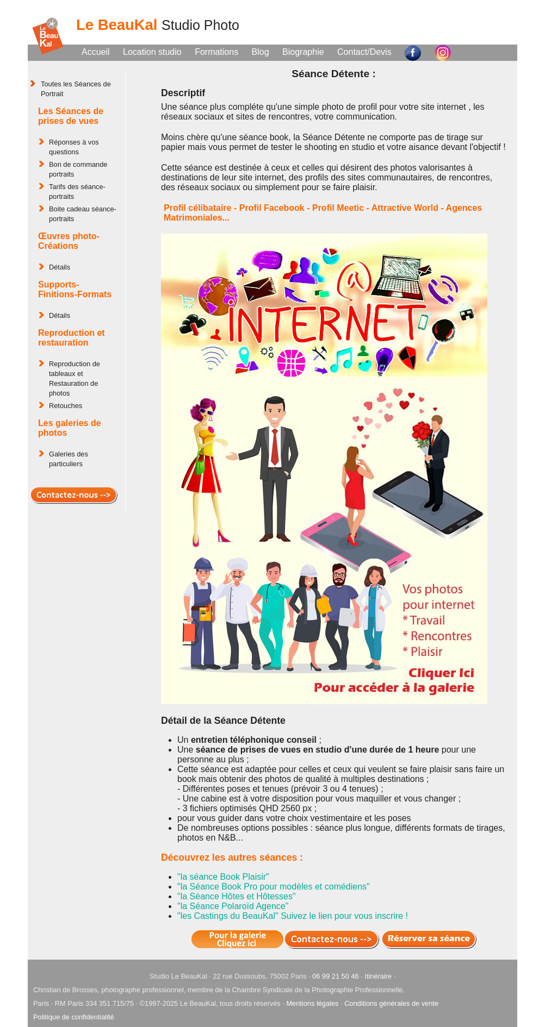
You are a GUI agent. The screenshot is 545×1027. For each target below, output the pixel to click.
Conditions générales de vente (391, 1003)
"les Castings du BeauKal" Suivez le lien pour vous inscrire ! (292, 915)
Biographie (303, 52)
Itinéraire (378, 976)
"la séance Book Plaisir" (223, 876)
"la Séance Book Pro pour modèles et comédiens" (273, 886)
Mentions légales (312, 1003)
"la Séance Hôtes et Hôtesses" (236, 896)
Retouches (65, 406)
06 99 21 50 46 (335, 976)
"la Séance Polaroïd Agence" (232, 906)
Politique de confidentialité (73, 1017)
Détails (59, 267)
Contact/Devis (364, 52)
